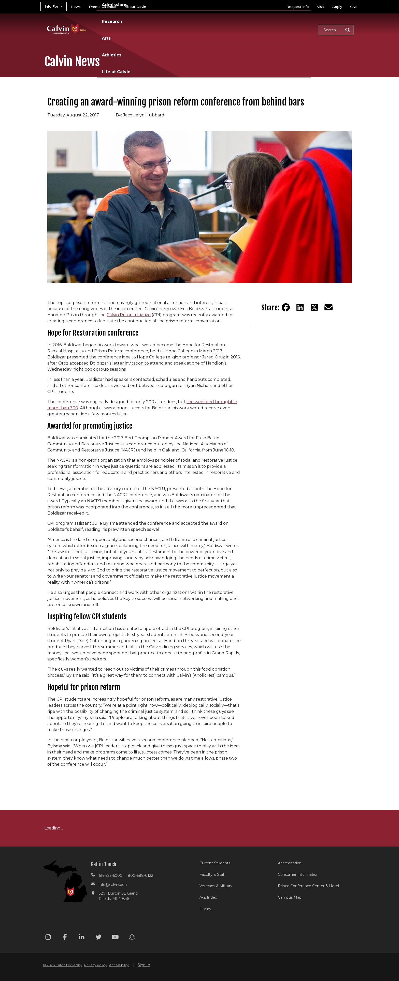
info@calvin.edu (113, 884)
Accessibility (119, 965)
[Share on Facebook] (286, 307)
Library (205, 909)
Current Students (215, 863)
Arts (237, 29)
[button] (336, 30)
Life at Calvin (296, 29)
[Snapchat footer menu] (132, 937)
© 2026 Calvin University (62, 965)
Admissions (180, 29)
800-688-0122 (140, 875)
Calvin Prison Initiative (129, 314)
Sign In (144, 965)
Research (213, 29)
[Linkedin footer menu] (82, 937)
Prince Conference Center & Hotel (308, 886)
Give (354, 7)
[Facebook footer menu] (65, 937)
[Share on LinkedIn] (300, 307)
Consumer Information (298, 874)
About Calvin (135, 7)
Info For (51, 6)
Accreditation (290, 863)
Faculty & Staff (212, 874)
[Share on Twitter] (314, 307)
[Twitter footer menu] (98, 937)
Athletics (262, 29)
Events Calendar (103, 7)
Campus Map (290, 897)
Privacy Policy (95, 965)
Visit (320, 7)
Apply (337, 7)
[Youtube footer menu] (115, 937)
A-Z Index (208, 897)
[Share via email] (328, 307)
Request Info (298, 7)
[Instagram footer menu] (48, 937)
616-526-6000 (110, 875)
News (76, 7)
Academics (145, 29)
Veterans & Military (216, 886)
